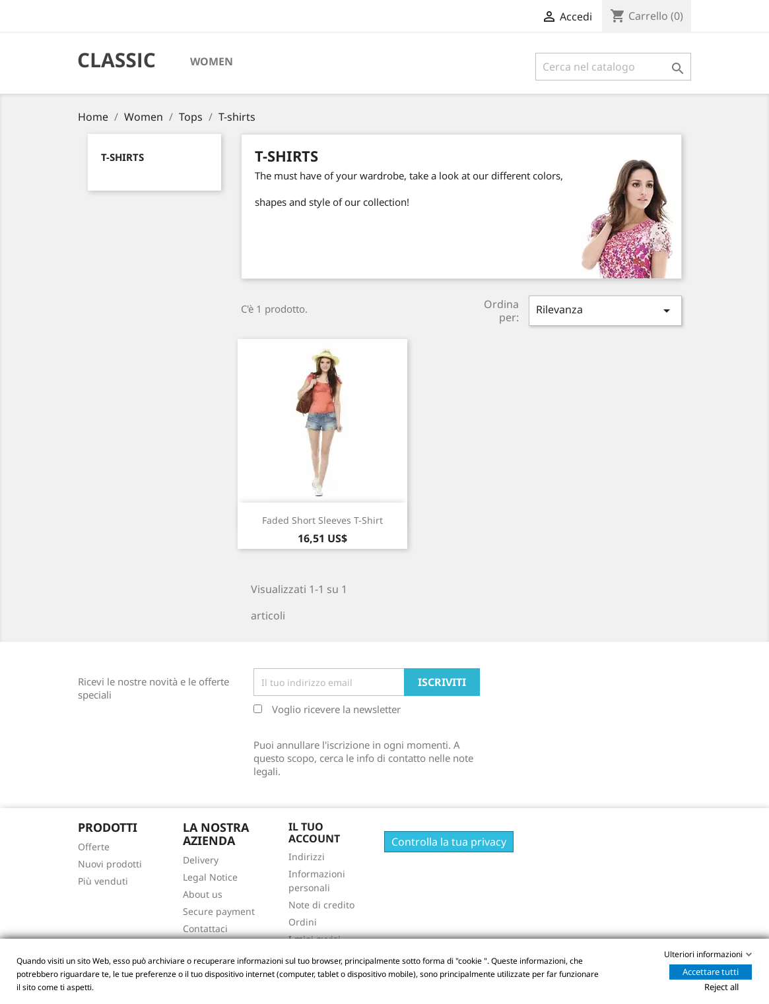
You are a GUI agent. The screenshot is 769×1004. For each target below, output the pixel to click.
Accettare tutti (711, 972)
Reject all (721, 987)
